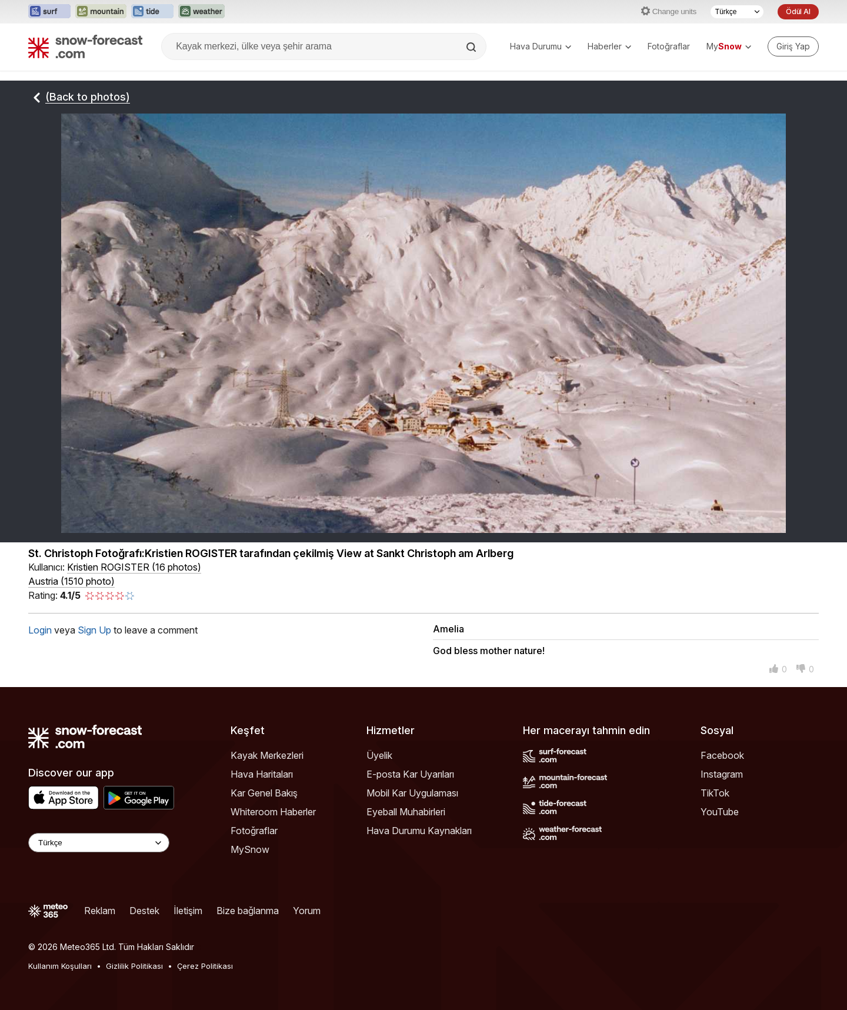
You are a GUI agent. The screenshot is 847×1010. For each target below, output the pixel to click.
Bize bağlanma (247, 910)
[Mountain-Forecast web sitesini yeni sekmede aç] (100, 11)
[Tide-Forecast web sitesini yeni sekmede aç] (152, 11)
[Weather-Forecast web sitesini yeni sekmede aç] (201, 11)
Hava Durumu (540, 46)
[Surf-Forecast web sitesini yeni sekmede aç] (49, 11)
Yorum (307, 910)
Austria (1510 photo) (71, 581)
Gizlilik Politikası (134, 966)
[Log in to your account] (793, 46)
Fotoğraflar (669, 46)
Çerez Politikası (205, 966)
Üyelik (379, 755)
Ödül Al (798, 11)
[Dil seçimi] (737, 11)
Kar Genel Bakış (264, 793)
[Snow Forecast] (85, 46)
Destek (144, 910)
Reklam (99, 910)
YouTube (720, 812)
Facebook (722, 755)
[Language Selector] (98, 842)
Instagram (722, 774)
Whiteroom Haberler (273, 812)
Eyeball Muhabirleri (405, 812)
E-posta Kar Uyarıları (410, 774)
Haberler (609, 46)
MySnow (250, 849)
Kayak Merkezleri (267, 755)
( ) (134, 567)
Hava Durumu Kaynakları (419, 830)
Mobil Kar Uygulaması (412, 793)
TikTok (715, 793)
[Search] (472, 47)
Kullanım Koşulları (60, 966)
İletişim (188, 910)
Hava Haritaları (262, 774)
